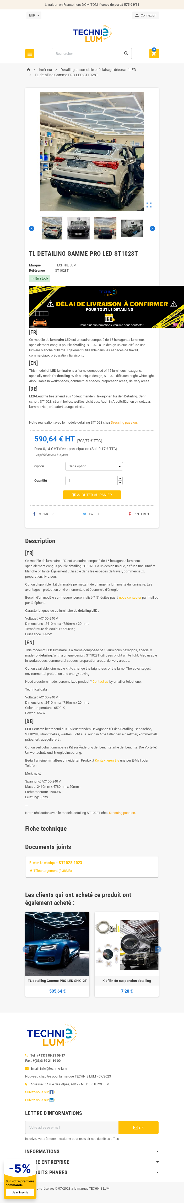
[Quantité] (91, 480)
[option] (57, 954)
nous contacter (130, 597)
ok (138, 1127)
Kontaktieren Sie (107, 760)
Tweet (91, 514)
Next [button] (158, 949)
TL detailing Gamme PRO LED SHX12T (57, 981)
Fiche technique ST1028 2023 (55, 862)
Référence (37, 270)
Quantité (40, 481)
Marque (35, 265)
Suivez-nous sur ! (40, 1092)
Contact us (101, 681)
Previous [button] (26, 949)
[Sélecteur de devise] (33, 15)
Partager (43, 514)
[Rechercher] (92, 53)
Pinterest (140, 514)
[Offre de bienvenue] (66, 1179)
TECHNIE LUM (65, 265)
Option (39, 466)
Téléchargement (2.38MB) (50, 871)
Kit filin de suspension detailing (126, 981)
